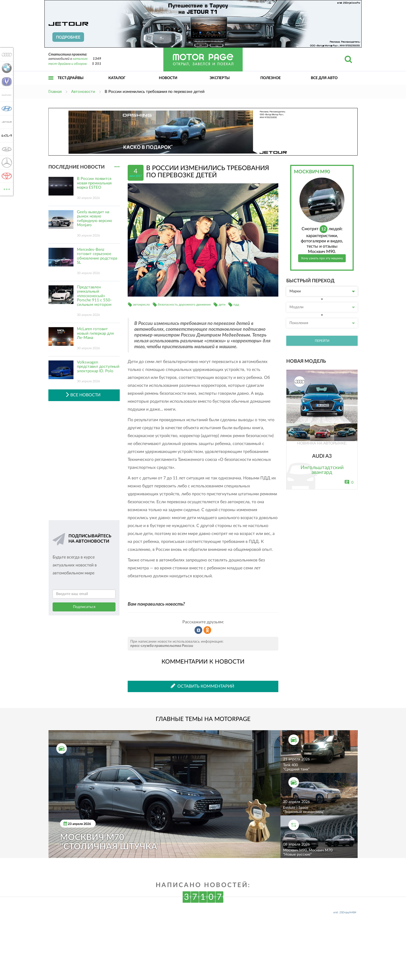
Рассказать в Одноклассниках (207, 630)
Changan (5, 81)
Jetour (5, 122)
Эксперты (220, 78)
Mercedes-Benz (5, 162)
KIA (5, 135)
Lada (5, 149)
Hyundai (5, 108)
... (117, 167)
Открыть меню (51, 84)
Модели (322, 307)
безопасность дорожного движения (184, 304)
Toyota (5, 176)
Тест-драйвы (71, 78)
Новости (168, 78)
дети (222, 304)
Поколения (322, 323)
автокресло (141, 304)
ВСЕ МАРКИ (5, 189)
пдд (236, 304)
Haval (5, 95)
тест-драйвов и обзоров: (67, 64)
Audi (5, 54)
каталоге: (80, 59)
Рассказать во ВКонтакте (198, 630)
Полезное (270, 78)
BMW (5, 68)
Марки (322, 291)
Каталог (117, 78)
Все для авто (324, 78)
